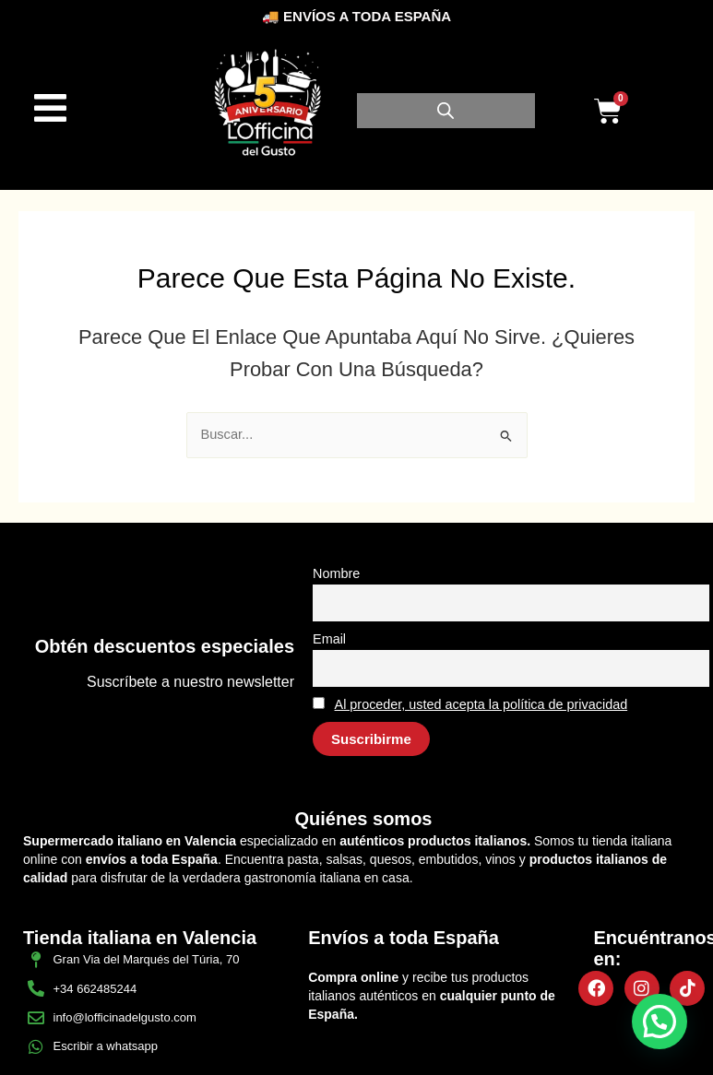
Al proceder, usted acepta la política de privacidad (481, 704)
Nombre (336, 573)
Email (329, 639)
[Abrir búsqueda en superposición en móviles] (445, 110)
